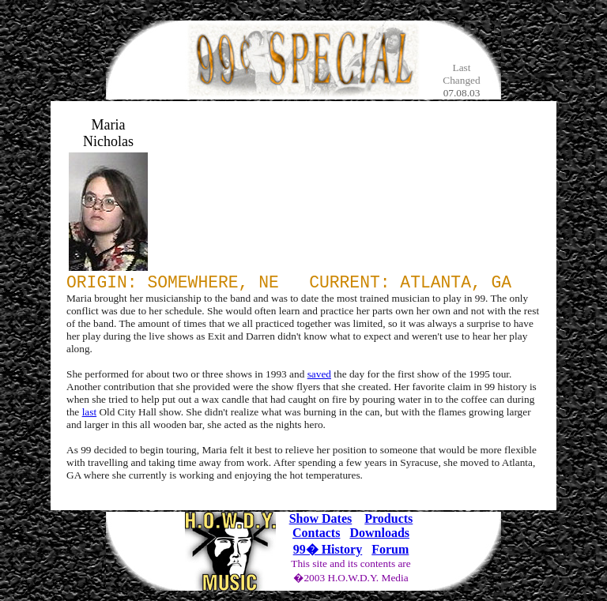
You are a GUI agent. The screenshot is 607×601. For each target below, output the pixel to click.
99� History (328, 553)
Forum (390, 553)
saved (319, 378)
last (89, 416)
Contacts (316, 536)
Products (388, 522)
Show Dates (321, 522)
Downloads (379, 536)
